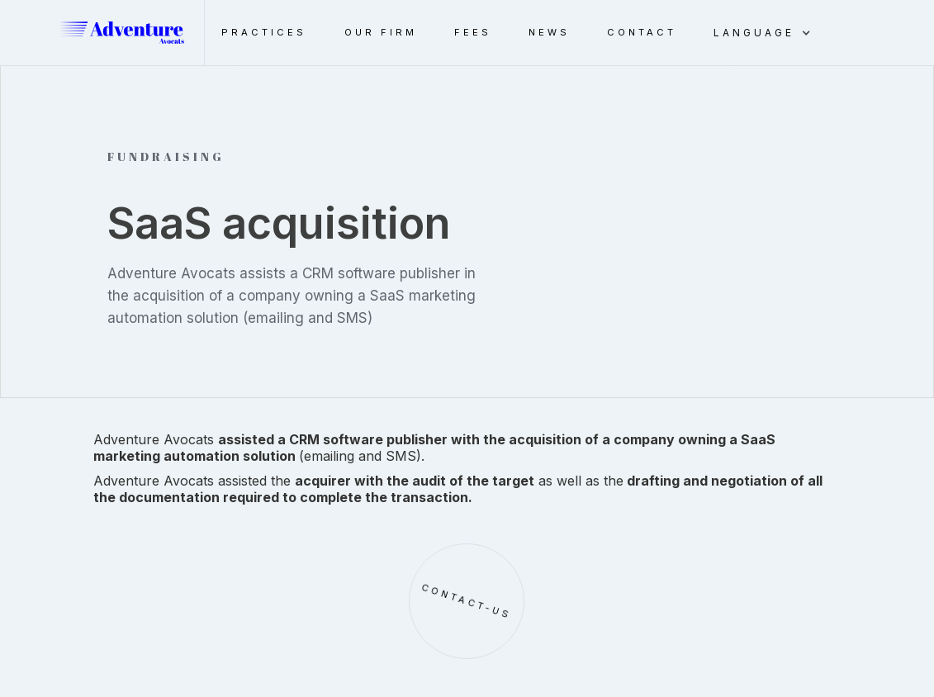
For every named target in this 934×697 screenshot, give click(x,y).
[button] (770, 33)
